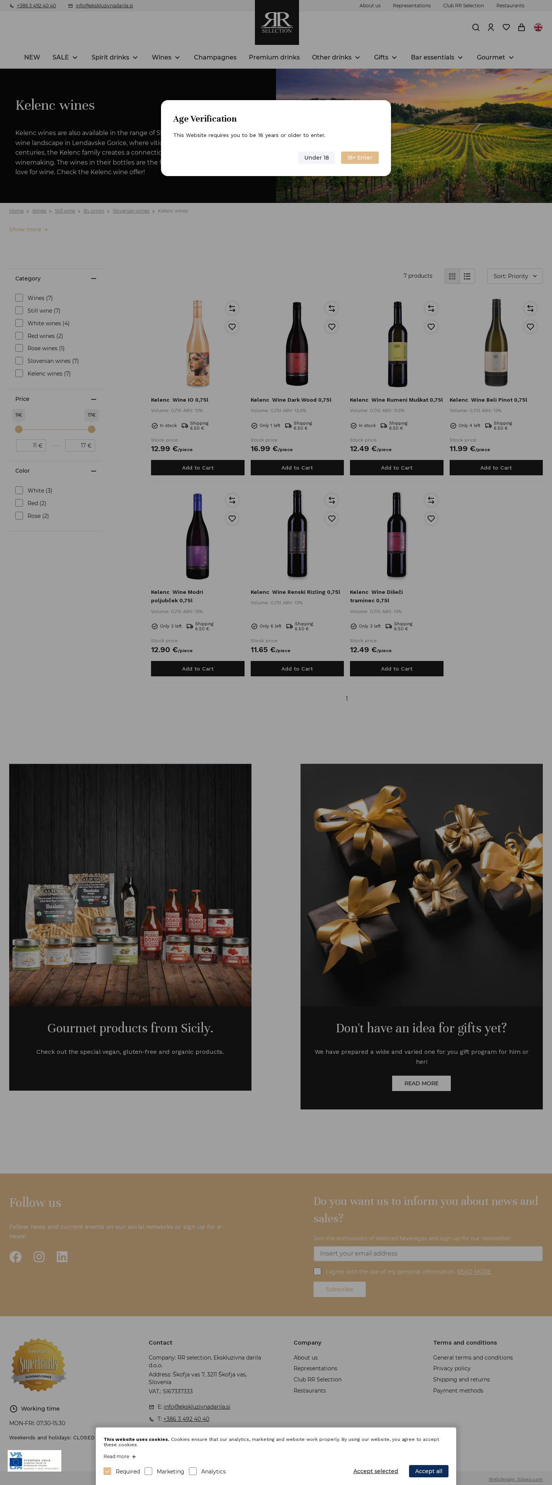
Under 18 (316, 157)
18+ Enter (360, 157)
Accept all (428, 1471)
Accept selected (375, 1471)
